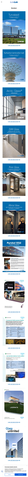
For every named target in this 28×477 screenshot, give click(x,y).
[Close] (26, 465)
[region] (15, 471)
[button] (1, 2)
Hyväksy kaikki (20, 474)
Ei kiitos (9, 474)
